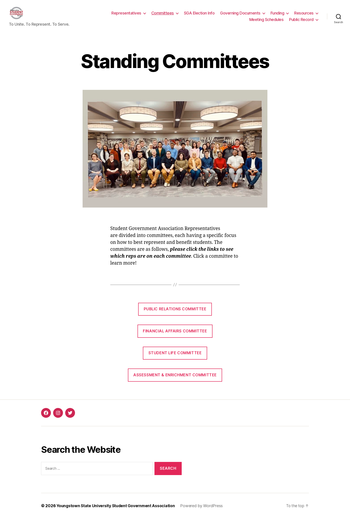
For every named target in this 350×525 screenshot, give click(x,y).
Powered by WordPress (204, 512)
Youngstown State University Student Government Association (116, 512)
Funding (277, 16)
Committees (162, 16)
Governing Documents (240, 16)
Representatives (126, 16)
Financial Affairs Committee (175, 338)
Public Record (301, 23)
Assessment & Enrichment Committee (175, 381)
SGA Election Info (199, 16)
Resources (304, 16)
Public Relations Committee (175, 315)
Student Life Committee (175, 359)
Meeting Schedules (266, 23)
